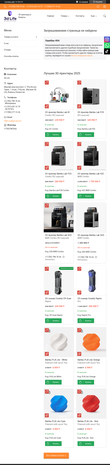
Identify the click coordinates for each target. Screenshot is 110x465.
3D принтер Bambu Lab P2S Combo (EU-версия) (58, 175)
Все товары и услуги (55, 455)
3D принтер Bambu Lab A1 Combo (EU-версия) (57, 113)
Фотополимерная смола (82, 56)
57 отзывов (83, 2)
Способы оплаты (11, 56)
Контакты (80, 16)
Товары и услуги (11, 37)
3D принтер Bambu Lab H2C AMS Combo (91, 175)
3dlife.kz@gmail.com (13, 121)
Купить (56, 135)
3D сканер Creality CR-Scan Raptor (58, 300)
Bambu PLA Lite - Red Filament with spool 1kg (89, 422)
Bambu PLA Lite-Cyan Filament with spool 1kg (56, 422)
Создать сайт (10, 2)
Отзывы (7, 50)
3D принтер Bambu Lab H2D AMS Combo (91, 236)
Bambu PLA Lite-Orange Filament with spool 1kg (89, 361)
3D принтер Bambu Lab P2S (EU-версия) (91, 113)
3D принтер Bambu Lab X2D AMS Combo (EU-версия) (58, 236)
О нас (6, 43)
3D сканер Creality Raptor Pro (90, 300)
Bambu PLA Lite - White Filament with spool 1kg (56, 361)
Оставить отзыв (98, 7)
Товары (64, 16)
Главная (50, 16)
